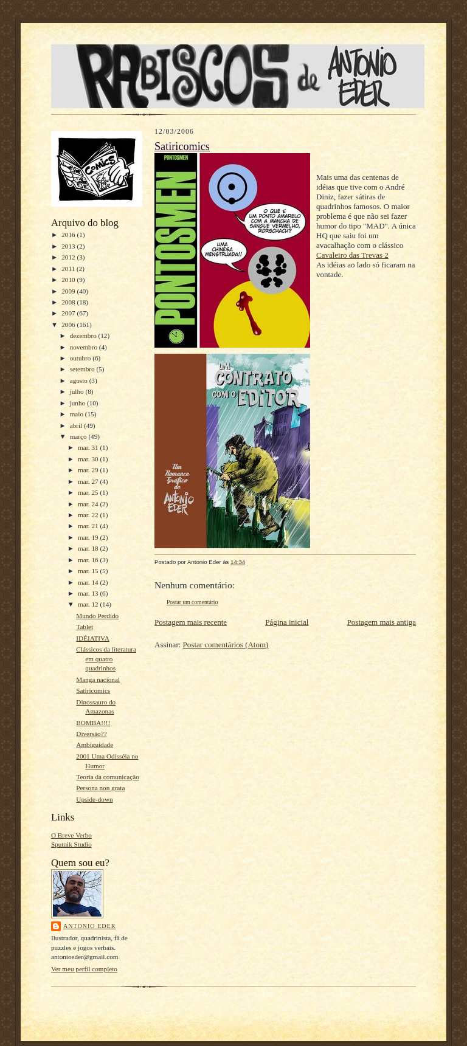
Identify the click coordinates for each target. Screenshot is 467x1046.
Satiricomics (93, 690)
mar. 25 (89, 492)
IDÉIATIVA (92, 638)
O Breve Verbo (71, 835)
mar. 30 (89, 459)
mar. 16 (89, 559)
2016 (69, 234)
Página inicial (286, 622)
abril (77, 425)
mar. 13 (89, 593)
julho (78, 391)
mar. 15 (89, 570)
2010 (69, 279)
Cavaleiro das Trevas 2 (352, 255)
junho (78, 403)
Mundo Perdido (97, 615)
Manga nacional (98, 679)
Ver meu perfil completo (84, 968)
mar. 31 (89, 447)
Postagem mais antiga (381, 622)
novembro (84, 347)
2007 (69, 313)
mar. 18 (89, 548)
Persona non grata (100, 787)
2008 (69, 302)
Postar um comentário (192, 602)
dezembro (84, 335)
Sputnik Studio (71, 844)
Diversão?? (91, 733)
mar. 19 (89, 537)
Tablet (84, 626)
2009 (69, 291)
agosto (79, 380)
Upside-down (94, 799)
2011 (69, 268)
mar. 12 (89, 604)
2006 (69, 324)
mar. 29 (89, 469)
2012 (69, 257)
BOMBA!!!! (93, 722)
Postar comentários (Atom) (226, 644)
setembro (83, 369)
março (79, 436)
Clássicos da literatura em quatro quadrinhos (106, 658)
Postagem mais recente (190, 622)
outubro (81, 358)
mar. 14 (89, 582)
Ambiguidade (94, 744)
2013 (69, 246)
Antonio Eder (89, 926)
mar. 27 (89, 481)
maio (77, 414)
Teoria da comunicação (107, 776)
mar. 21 (89, 525)
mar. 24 (89, 504)
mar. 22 (89, 514)
